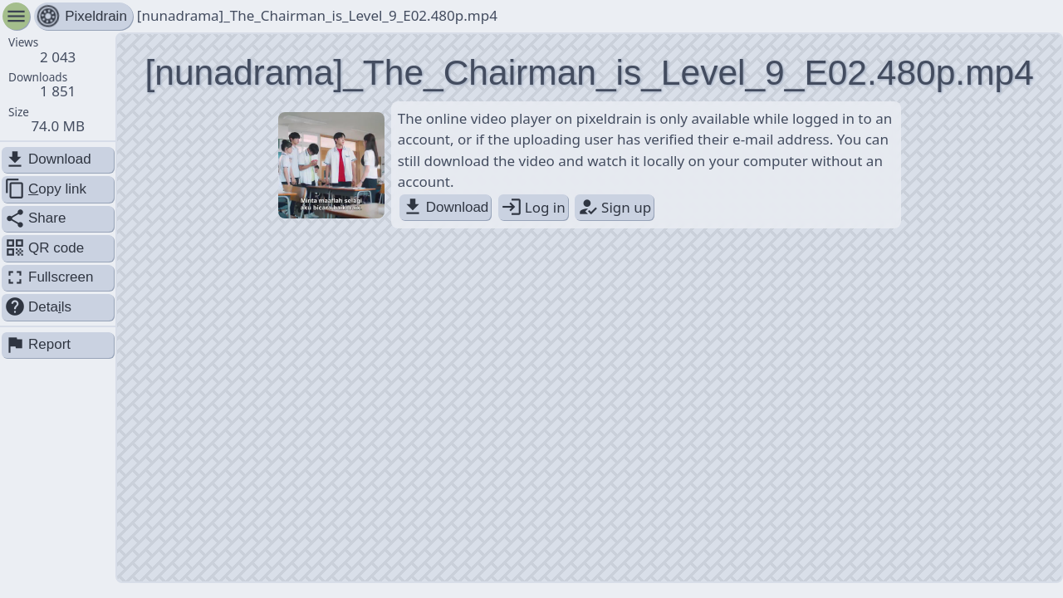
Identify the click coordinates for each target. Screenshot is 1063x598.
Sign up (614, 207)
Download (445, 207)
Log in (533, 207)
